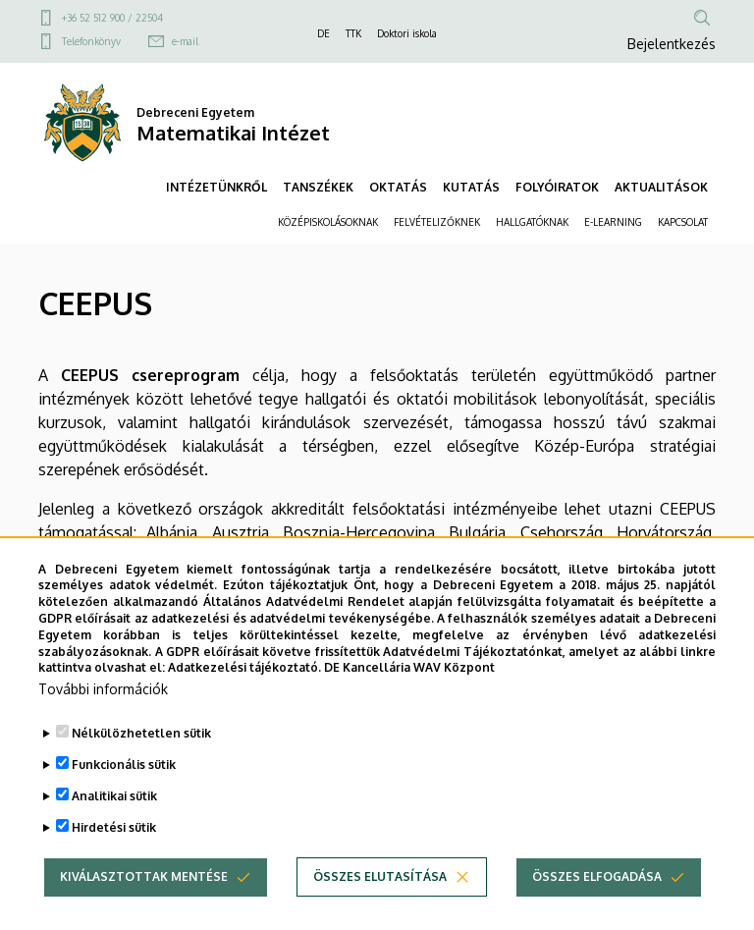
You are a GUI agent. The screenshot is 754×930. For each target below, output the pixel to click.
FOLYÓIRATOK (557, 187)
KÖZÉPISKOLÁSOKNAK (328, 222)
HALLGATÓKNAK (532, 222)
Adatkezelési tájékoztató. (244, 703)
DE (323, 33)
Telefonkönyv (91, 41)
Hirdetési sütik (114, 862)
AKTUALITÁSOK (661, 187)
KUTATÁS (471, 187)
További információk (103, 724)
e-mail (185, 41)
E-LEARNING (613, 222)
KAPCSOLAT (683, 222)
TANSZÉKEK (318, 187)
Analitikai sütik (114, 831)
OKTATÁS (398, 187)
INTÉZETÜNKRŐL (216, 187)
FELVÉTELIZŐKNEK (437, 222)
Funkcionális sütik (124, 800)
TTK (353, 33)
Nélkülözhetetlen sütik (141, 768)
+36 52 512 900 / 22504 (112, 18)
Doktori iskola (407, 33)
